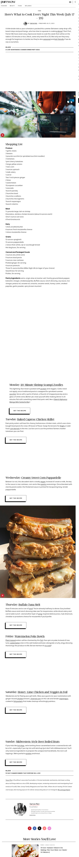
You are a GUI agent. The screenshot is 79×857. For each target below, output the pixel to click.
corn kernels (15, 429)
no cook (48, 646)
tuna (31, 609)
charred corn (35, 699)
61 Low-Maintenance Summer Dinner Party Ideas (23, 49)
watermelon (15, 643)
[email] (49, 828)
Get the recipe (19, 410)
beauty (12, 5)
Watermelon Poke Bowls (30, 636)
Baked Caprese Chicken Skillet (35, 419)
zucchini (12, 394)
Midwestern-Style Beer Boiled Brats (38, 741)
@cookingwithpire (64, 790)
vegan (43, 482)
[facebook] (34, 828)
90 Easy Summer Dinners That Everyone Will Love (23, 773)
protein (43, 389)
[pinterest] (2, 135)
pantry (43, 484)
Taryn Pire (33, 23)
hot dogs (20, 746)
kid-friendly (59, 39)
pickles (29, 754)
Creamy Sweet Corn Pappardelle (41, 477)
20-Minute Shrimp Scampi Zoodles (42, 384)
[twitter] (39, 828)
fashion (4, 5)
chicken (20, 699)
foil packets (18, 701)
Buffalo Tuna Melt (29, 604)
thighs (62, 426)
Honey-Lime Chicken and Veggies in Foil (42, 692)
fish (41, 640)
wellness (28, 5)
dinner (60, 31)
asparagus (63, 699)
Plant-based (11, 640)
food (20, 5)
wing (40, 614)
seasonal (47, 39)
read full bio (33, 815)
